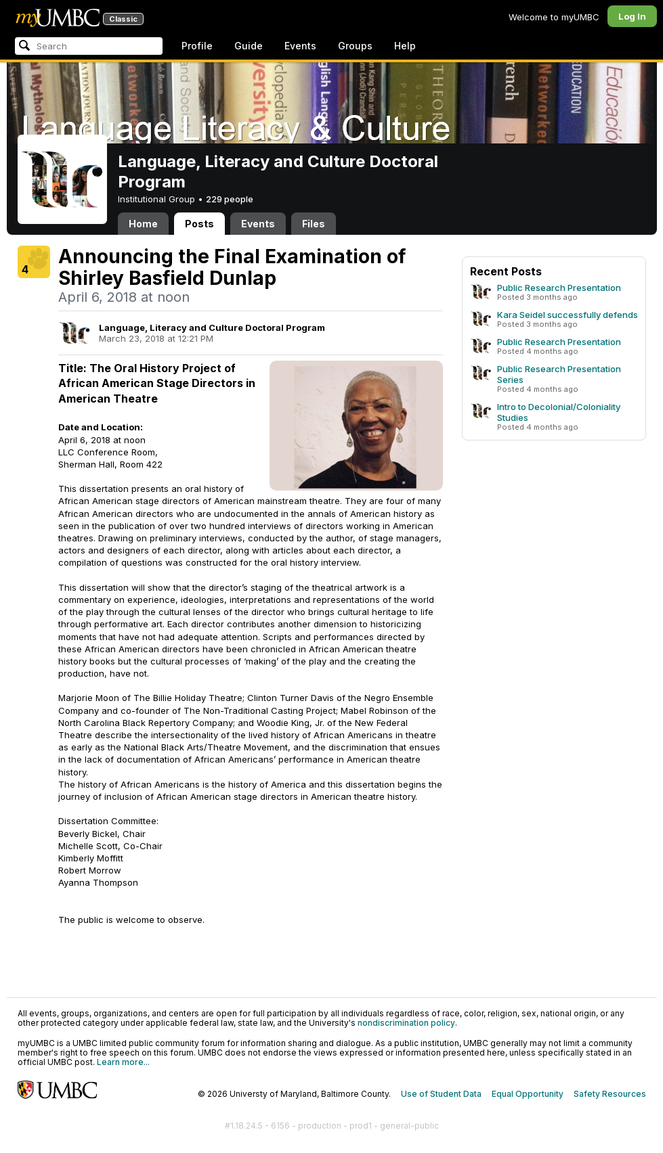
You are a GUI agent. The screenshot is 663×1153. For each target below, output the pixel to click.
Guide (248, 45)
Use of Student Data (441, 1094)
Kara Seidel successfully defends (567, 314)
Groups (355, 45)
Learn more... (123, 1062)
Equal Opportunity (527, 1094)
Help (405, 45)
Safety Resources (610, 1094)
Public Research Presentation (559, 287)
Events (300, 45)
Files (313, 223)
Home (143, 223)
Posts (199, 223)
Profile (197, 45)
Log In (632, 16)
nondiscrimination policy (406, 1023)
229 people (229, 199)
